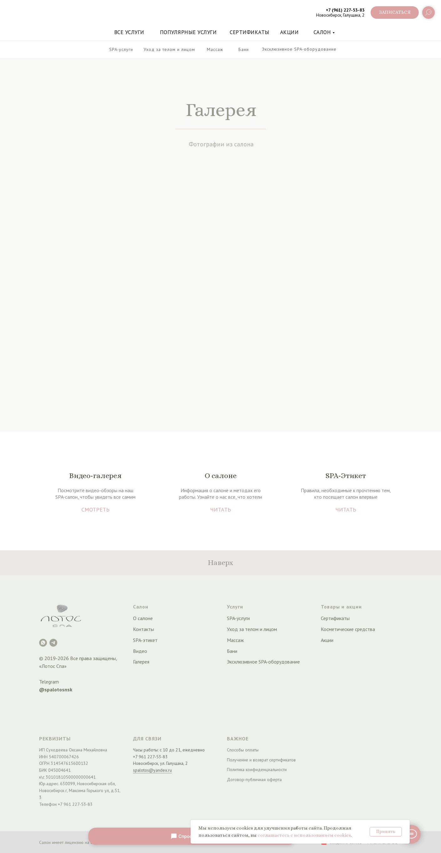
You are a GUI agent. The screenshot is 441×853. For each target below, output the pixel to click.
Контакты (143, 629)
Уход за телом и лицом (252, 629)
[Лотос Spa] (43, 643)
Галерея (141, 662)
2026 (63, 658)
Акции (327, 640)
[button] (395, 12)
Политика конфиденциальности (257, 769)
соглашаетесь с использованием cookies (304, 835)
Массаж (235, 640)
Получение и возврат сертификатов (261, 760)
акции (289, 32)
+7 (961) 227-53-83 (345, 10)
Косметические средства (348, 629)
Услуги (235, 606)
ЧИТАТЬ (220, 509)
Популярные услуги (188, 32)
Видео (140, 651)
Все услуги (129, 32)
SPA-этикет (145, 640)
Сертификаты (249, 32)
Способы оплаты (243, 750)
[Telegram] (53, 643)
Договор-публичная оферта (254, 779)
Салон (322, 32)
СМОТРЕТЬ (95, 509)
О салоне (143, 618)
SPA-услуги (238, 618)
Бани (232, 651)
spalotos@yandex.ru (152, 770)
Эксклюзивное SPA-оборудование (263, 662)
